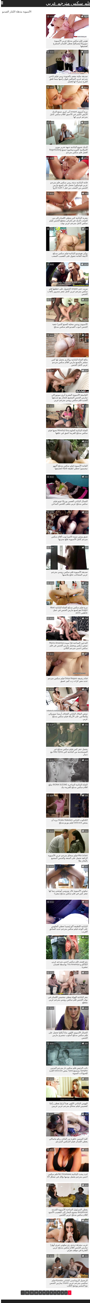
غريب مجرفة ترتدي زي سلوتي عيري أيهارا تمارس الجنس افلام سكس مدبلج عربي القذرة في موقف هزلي (68, 1248)
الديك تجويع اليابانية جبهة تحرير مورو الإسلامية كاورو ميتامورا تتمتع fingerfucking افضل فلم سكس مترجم (67, 150)
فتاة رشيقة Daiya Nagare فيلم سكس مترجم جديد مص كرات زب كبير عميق (67, 679)
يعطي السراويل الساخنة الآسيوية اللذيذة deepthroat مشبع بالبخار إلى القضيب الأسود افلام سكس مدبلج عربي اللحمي (67, 1212)
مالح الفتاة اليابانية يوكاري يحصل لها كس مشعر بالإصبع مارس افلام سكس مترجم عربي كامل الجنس (68, 362)
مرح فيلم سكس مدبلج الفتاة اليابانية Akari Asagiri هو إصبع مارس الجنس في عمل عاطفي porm (68, 610)
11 (31, 1293)
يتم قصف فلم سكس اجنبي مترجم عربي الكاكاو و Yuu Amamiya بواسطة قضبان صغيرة (69, 964)
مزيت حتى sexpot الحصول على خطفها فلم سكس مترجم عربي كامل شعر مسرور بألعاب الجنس (66, 291)
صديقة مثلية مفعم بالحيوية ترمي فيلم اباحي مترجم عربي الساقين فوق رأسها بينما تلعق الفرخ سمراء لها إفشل (67, 79)
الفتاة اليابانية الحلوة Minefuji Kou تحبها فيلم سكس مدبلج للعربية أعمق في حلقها (67, 431)
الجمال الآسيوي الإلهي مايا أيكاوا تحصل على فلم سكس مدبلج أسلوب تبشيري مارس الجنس (67, 1035)
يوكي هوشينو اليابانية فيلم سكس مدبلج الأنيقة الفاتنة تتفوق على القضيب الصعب (69, 254)
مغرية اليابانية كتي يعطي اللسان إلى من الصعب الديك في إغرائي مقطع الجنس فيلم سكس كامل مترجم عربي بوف (67, 221)
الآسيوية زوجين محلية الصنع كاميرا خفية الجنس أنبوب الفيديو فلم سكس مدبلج (69, 325)
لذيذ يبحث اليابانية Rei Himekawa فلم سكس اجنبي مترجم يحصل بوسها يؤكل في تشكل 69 (66, 1175)
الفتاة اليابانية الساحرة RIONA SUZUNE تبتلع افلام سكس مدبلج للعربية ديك (67, 786)
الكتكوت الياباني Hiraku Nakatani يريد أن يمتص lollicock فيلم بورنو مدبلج (68, 821)
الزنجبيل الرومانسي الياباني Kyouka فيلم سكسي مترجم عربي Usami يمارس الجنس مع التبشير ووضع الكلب (67, 1283)
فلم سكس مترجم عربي (67, 3)
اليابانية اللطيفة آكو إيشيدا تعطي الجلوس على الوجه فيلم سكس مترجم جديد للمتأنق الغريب (67, 929)
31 (26, 1293)
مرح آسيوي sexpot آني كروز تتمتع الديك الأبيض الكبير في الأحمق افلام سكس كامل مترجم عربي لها (68, 114)
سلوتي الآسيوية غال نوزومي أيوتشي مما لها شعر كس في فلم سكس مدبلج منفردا (67, 892)
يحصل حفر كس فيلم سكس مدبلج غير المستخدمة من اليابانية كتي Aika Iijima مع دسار (68, 752)
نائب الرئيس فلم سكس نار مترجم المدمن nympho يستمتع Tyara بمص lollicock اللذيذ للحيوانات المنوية (67, 1071)
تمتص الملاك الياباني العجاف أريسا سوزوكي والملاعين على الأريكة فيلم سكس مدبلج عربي (67, 716)
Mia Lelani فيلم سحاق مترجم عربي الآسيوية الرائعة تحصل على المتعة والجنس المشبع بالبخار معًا (67, 858)
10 (35, 1293)
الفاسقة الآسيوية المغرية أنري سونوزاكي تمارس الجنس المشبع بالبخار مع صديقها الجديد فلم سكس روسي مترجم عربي (68, 398)
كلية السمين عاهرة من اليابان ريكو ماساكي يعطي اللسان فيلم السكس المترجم (67, 1140)
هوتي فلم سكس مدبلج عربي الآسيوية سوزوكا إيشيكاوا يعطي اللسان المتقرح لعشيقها (69, 43)
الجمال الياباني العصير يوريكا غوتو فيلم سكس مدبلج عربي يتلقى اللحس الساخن (68, 502)
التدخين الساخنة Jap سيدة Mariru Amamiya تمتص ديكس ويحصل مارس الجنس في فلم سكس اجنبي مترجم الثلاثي (67, 646)
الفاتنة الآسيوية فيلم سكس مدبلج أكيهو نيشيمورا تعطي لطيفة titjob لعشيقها (69, 467)
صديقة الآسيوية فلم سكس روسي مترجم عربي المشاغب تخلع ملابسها (68, 573)
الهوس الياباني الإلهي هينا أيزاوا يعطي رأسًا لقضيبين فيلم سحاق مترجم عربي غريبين (67, 1104)
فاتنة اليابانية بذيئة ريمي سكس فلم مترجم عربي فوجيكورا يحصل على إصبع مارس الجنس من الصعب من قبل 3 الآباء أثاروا (68, 185)
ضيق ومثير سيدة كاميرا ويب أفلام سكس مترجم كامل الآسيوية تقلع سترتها (68, 538)
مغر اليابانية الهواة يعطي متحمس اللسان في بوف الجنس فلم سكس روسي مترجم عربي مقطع (67, 1000)
